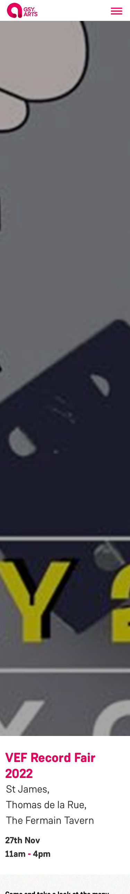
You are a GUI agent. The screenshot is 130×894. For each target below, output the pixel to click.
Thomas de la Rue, (46, 804)
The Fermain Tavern (50, 820)
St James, (28, 789)
